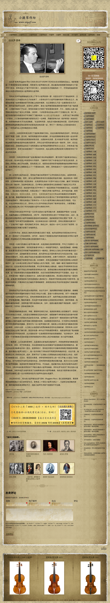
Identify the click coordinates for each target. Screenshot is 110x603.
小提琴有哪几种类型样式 (91, 274)
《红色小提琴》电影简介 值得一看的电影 (64, 431)
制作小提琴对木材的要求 (91, 312)
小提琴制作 (13, 35)
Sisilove (86, 453)
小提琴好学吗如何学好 (90, 302)
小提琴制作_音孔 (90, 169)
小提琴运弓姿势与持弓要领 (92, 352)
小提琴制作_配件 (90, 196)
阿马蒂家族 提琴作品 (92, 226)
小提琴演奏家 (27, 391)
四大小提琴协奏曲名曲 (92, 252)
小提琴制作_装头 (90, 193)
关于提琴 (75, 35)
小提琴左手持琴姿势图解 (18, 431)
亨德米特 (51, 194)
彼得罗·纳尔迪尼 (48, 477)
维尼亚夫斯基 (25, 194)
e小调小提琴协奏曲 (51, 115)
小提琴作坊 (16, 397)
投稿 (98, 35)
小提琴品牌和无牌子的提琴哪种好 (94, 296)
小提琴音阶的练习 (89, 342)
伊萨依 (34, 194)
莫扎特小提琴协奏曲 (91, 240)
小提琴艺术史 (89, 148)
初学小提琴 (88, 122)
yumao (86, 435)
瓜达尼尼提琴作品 (91, 229)
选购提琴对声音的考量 (90, 271)
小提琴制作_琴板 (90, 178)
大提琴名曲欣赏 (90, 232)
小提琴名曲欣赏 (90, 234)
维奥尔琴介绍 (89, 146)
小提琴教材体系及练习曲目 (92, 373)
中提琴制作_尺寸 (90, 208)
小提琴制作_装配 (90, 199)
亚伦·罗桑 (12, 477)
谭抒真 (11, 454)
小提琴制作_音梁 (90, 172)
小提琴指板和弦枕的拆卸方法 (92, 306)
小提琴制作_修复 (90, 154)
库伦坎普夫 (61, 146)
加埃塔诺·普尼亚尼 (66, 477)
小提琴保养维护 (90, 134)
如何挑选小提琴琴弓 (90, 339)
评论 (76, 501)
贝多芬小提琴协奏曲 (91, 246)
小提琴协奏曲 (89, 237)
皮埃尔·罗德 (64, 454)
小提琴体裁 (88, 258)
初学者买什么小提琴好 (90, 325)
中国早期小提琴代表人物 (91, 380)
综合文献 (66, 35)
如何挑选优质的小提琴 (90, 309)
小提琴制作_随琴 (90, 187)
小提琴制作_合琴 (90, 181)
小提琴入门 (23, 35)
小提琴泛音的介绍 (89, 278)
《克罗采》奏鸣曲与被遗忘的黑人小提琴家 (33, 479)
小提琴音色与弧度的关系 (91, 362)
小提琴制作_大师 (90, 151)
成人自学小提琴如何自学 (91, 335)
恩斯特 (22, 358)
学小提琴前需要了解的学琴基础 (93, 370)
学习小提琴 (100, 122)
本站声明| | (53, 600)
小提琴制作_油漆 (90, 202)
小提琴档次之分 (88, 387)
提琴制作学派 (89, 214)
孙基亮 (86, 424)
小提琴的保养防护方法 (90, 281)
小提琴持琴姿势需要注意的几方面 (94, 332)
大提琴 (58, 35)
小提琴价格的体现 (89, 377)
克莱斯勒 (42, 194)
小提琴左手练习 (90, 140)
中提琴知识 (88, 125)
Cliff (85, 414)
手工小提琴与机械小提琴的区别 (93, 319)
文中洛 (86, 440)
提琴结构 (91, 35)
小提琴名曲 (33, 35)
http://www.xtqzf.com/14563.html (61, 397)
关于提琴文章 (89, 255)
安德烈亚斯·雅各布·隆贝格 (92, 411)
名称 (8, 501)
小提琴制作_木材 (90, 184)
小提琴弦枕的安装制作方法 (92, 284)
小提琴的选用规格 (89, 383)
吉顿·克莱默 (96, 440)
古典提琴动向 (89, 220)
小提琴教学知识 (90, 137)
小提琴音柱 (88, 128)
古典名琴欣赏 (89, 217)
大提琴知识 (100, 125)
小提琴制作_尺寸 (90, 205)
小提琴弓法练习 (90, 143)
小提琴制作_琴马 (90, 166)
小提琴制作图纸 (90, 223)
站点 (54, 501)
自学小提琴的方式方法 (90, 316)
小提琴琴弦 (100, 128)
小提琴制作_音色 (90, 157)
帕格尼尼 (14, 194)
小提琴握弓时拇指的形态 (91, 345)
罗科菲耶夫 (70, 361)
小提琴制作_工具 (90, 160)
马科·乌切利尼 (48, 454)
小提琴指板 (88, 131)
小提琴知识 (43, 35)
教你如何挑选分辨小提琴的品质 (93, 299)
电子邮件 (33, 501)
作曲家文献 (100, 258)
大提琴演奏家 (89, 119)
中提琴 (51, 35)
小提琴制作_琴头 (90, 190)
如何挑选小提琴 (90, 113)
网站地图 (60, 600)
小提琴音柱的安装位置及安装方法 (94, 287)
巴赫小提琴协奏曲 (91, 243)
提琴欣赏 (83, 35)
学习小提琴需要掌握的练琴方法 (93, 355)
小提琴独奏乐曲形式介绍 (91, 358)
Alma (85, 448)
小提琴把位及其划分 (90, 329)
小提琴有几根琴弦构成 (90, 322)
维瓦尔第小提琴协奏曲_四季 (94, 249)
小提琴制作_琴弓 (90, 175)
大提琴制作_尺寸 (90, 211)
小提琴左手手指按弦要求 (91, 348)
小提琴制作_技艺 (90, 163)
